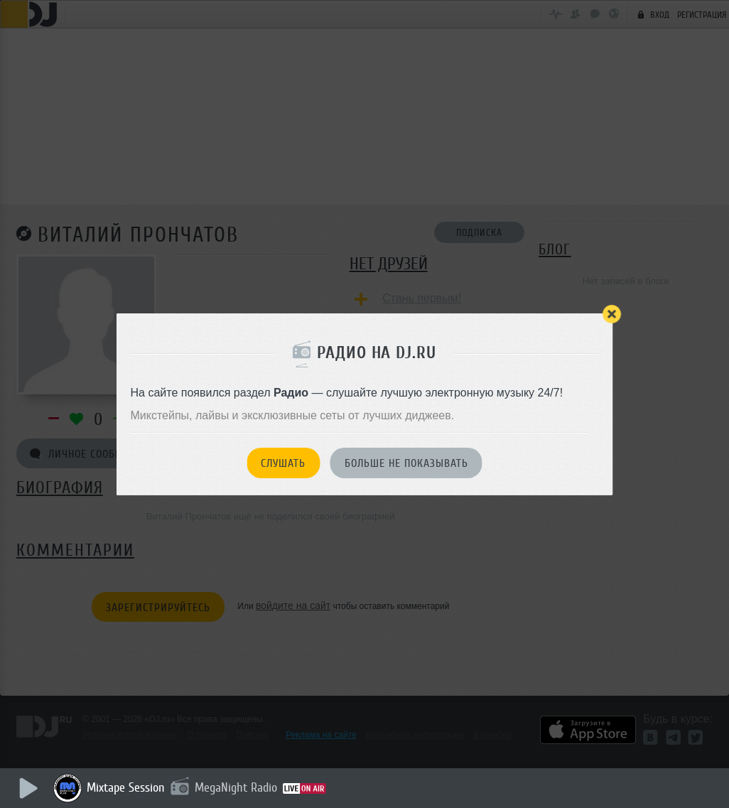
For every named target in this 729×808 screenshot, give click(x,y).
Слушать (283, 463)
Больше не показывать (406, 463)
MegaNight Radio (236, 787)
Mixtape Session (126, 787)
